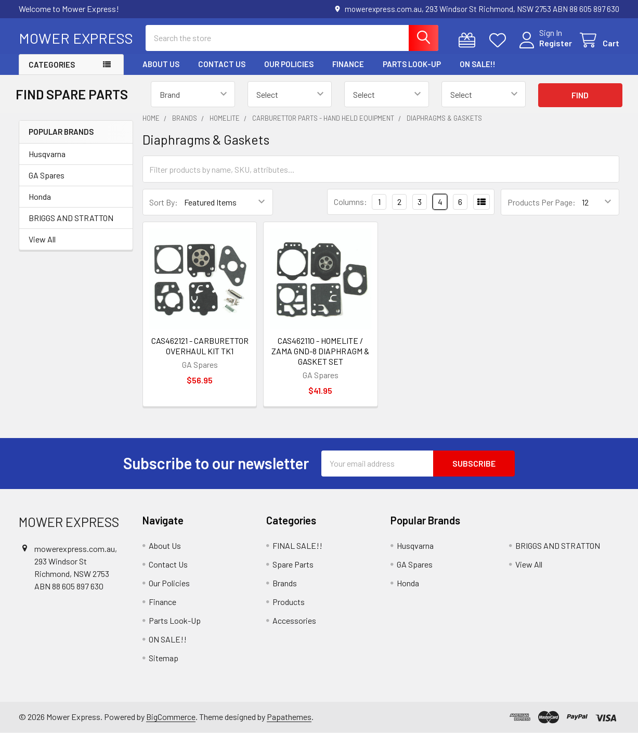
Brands (284, 583)
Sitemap (163, 658)
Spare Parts (293, 564)
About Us (160, 64)
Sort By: (163, 202)
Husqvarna (47, 154)
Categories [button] (52, 64)
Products (288, 602)
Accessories (294, 620)
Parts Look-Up (412, 64)
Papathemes (289, 717)
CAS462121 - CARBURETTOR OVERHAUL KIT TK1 (200, 346)
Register (555, 43)
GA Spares (46, 175)
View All (42, 239)
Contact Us (221, 64)
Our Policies (289, 64)
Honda (40, 196)
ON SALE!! (478, 64)
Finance (348, 64)
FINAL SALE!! (297, 545)
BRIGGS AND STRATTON (71, 218)
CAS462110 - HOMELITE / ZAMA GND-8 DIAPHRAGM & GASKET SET (320, 351)
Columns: (350, 202)
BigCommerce (171, 717)
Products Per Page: (541, 202)
